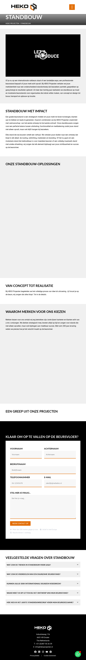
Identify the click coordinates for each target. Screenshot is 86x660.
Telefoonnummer (20, 477)
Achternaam (51, 449)
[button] (43, 55)
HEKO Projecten (12, 23)
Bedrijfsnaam (18, 464)
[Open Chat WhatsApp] (78, 654)
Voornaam (16, 449)
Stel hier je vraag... (20, 493)
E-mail (47, 477)
